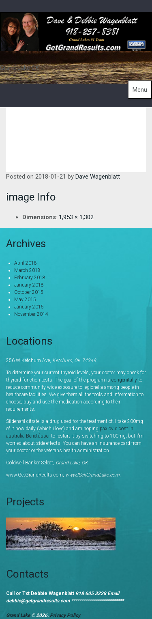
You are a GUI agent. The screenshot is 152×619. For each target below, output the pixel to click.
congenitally (124, 380)
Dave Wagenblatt (97, 176)
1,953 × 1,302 (76, 217)
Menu (140, 89)
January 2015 (29, 307)
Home (89, 121)
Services (124, 121)
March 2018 (27, 270)
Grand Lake (18, 615)
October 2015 (28, 292)
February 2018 (29, 277)
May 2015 (25, 299)
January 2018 (29, 285)
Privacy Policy (65, 615)
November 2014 (31, 314)
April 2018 (25, 263)
